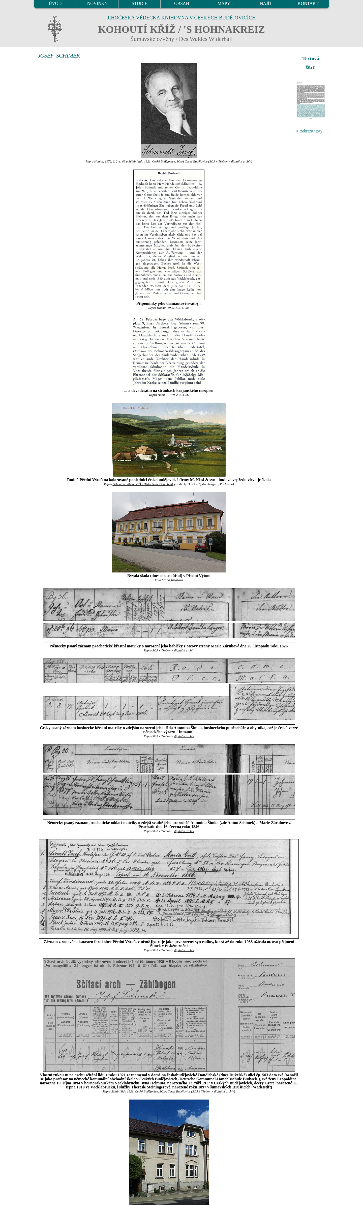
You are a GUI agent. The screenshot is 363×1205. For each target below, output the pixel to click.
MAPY (223, 3)
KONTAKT (308, 3)
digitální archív (241, 161)
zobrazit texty (311, 131)
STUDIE (139, 3)
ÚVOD (55, 3)
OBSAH (181, 3)
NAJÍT (266, 3)
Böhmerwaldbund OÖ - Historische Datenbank (142, 484)
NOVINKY (97, 3)
